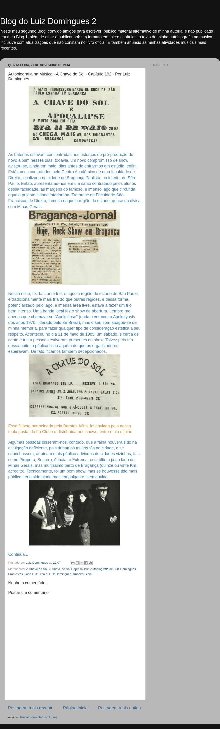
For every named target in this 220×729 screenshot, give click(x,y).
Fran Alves (15, 574)
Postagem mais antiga (119, 707)
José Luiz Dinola (36, 574)
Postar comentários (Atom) (38, 717)
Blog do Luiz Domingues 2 (48, 21)
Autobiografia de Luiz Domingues (113, 569)
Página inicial (75, 707)
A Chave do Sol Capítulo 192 (69, 569)
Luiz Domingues (60, 574)
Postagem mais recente (30, 707)
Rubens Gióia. (83, 574)
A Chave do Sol (36, 569)
